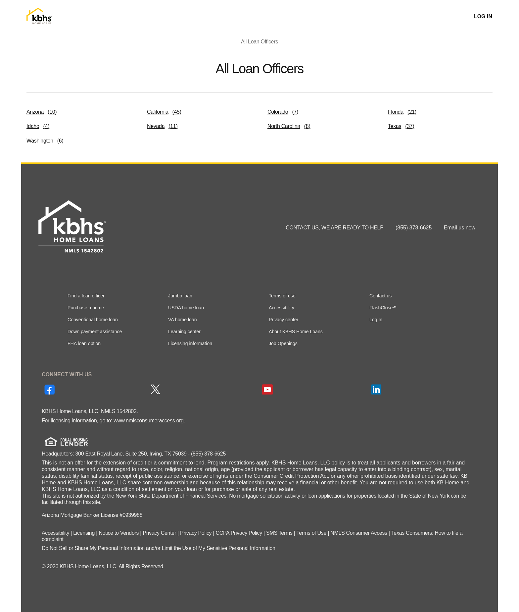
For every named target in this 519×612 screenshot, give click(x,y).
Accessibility (281, 307)
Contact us (380, 295)
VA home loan (182, 319)
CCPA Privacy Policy (238, 533)
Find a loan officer (86, 295)
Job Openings (283, 343)
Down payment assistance (95, 331)
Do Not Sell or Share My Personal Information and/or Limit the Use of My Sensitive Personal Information (158, 548)
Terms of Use (312, 533)
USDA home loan (186, 307)
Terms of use (282, 295)
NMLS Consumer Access (358, 533)
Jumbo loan (180, 295)
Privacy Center (159, 533)
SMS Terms (279, 533)
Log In (375, 319)
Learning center (184, 331)
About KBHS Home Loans (296, 331)
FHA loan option (84, 343)
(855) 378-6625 (414, 227)
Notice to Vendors (119, 533)
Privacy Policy (196, 533)
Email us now (459, 227)
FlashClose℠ (382, 307)
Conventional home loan (93, 319)
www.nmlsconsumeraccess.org (149, 420)
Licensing (84, 533)
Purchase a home (86, 307)
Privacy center (283, 319)
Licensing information (190, 343)
